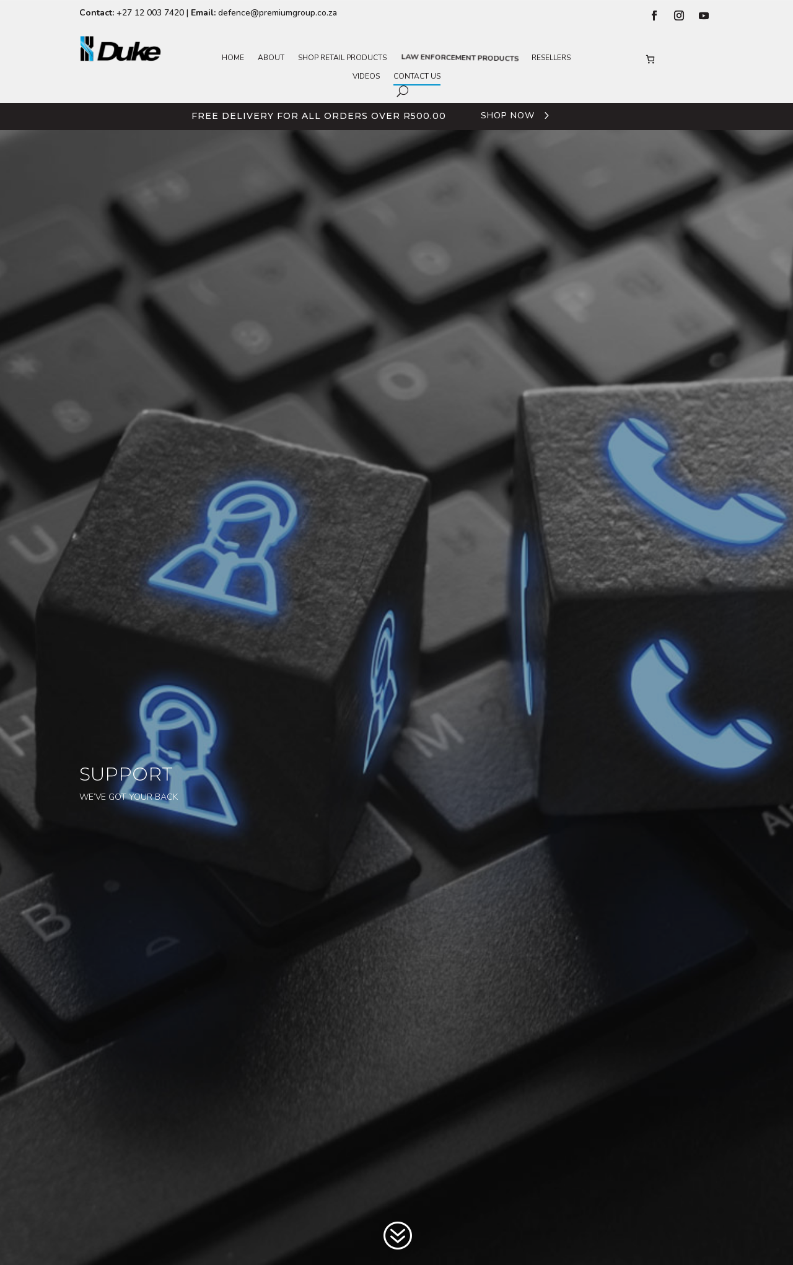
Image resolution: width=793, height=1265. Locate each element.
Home (233, 58)
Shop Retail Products (342, 58)
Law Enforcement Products (459, 58)
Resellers (551, 58)
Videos (366, 76)
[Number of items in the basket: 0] (650, 59)
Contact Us (416, 76)
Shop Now (508, 115)
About (271, 58)
